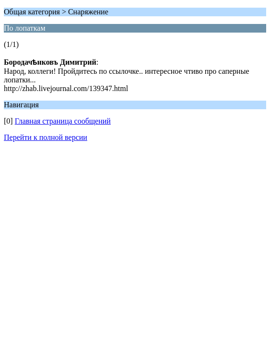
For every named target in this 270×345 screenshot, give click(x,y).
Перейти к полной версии (45, 137)
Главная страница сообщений (63, 121)
